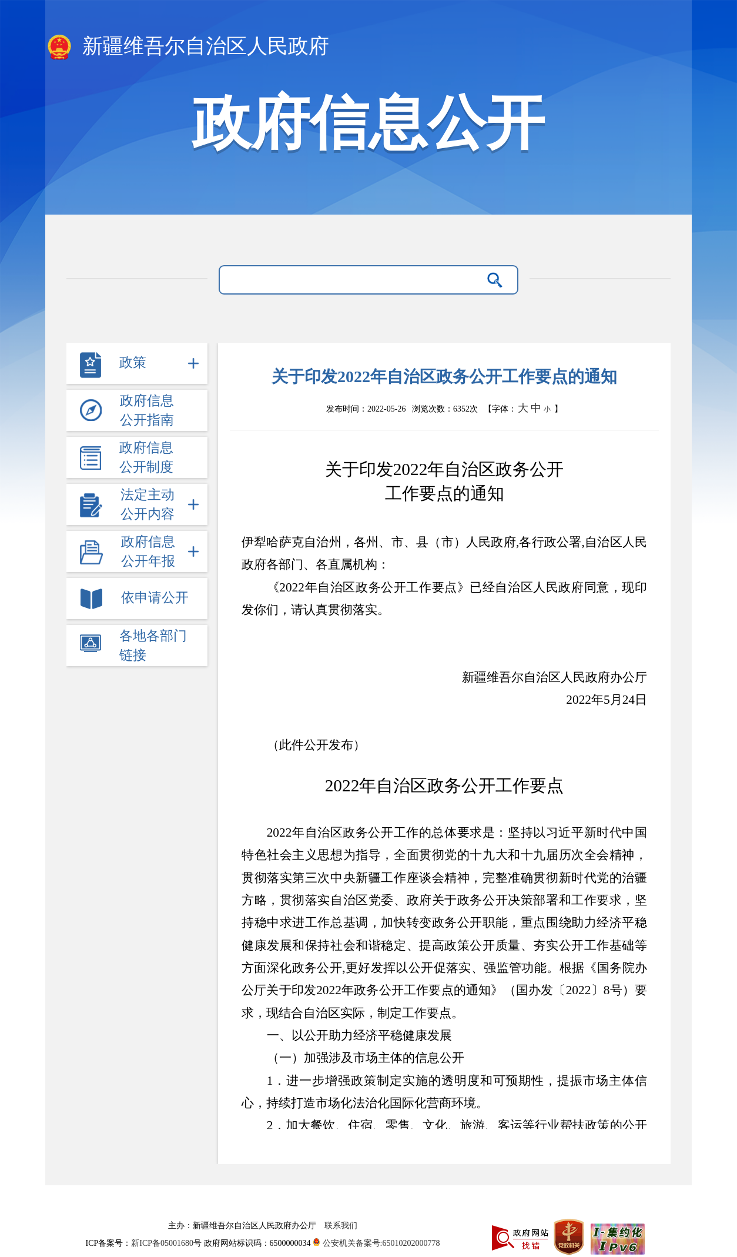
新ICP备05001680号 (167, 1243)
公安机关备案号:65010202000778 (376, 1243)
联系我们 (340, 1225)
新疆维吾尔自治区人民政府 (187, 47)
